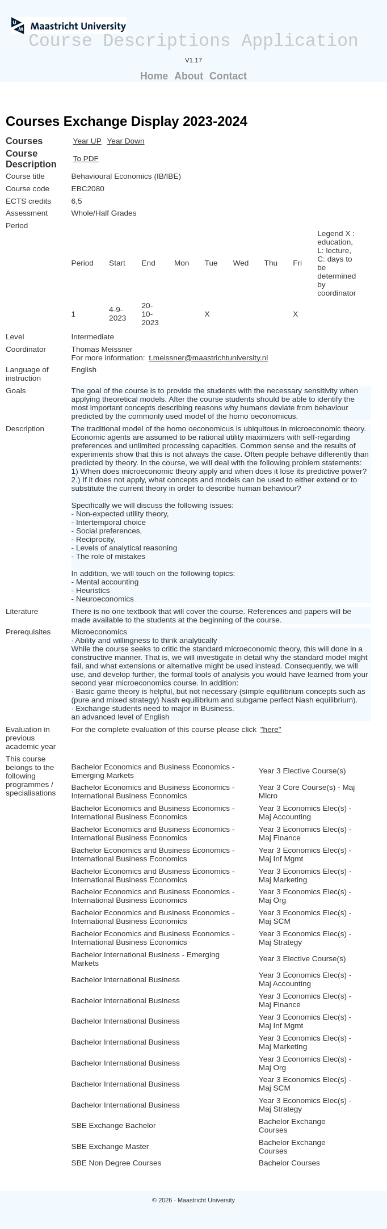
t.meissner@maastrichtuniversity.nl (208, 357)
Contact (228, 76)
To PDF (86, 158)
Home (154, 76)
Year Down (126, 141)
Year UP (87, 141)
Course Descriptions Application (193, 41)
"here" (270, 729)
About (188, 76)
